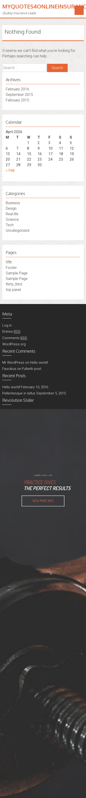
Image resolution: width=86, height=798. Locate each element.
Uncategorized (17, 230)
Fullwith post (31, 369)
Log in (7, 325)
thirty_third (14, 284)
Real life (12, 214)
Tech (10, 225)
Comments (14, 338)
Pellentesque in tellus (18, 393)
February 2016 (17, 89)
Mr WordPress (13, 362)
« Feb (10, 170)
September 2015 (19, 94)
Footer (11, 267)
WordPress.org (14, 344)
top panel (13, 289)
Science (12, 219)
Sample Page (17, 273)
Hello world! (39, 362)
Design (11, 208)
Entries (11, 331)
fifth (9, 262)
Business (13, 203)
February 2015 (17, 100)
